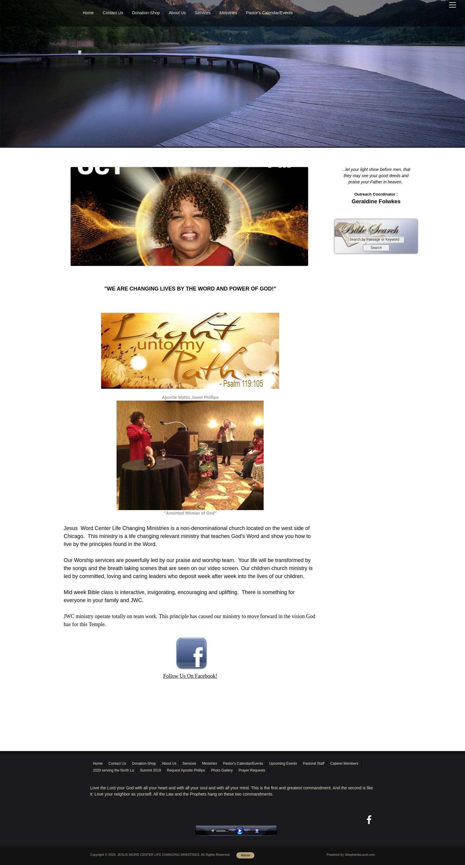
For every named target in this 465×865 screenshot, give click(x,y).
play (241, 831)
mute (213, 830)
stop (262, 831)
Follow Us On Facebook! (190, 676)
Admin (245, 855)
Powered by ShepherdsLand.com (351, 854)
